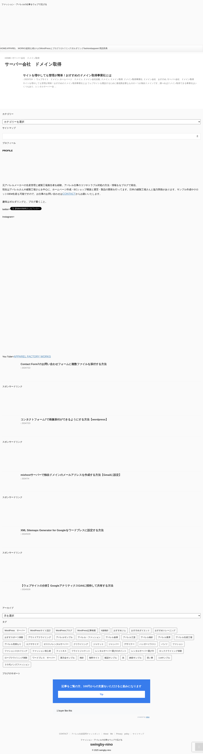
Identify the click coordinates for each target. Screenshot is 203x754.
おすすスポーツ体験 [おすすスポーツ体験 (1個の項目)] (14, 636)
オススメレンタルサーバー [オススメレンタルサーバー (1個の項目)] (56, 643)
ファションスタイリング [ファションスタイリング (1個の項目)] (16, 650)
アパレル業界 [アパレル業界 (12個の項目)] (164, 636)
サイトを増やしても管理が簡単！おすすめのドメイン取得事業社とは (62, 75)
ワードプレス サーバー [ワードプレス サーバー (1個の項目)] (43, 657)
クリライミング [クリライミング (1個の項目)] (81, 643)
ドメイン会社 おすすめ (146, 80)
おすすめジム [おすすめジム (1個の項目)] (120, 630)
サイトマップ (138, 733)
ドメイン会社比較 (87, 80)
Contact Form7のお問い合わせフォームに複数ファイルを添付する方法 (59, 363)
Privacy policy (122, 733)
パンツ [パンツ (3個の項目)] (164, 643)
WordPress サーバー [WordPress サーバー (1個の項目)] (15, 630)
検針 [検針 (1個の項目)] (82, 657)
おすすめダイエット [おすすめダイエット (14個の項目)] (140, 630)
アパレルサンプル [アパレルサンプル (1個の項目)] (64, 636)
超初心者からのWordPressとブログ (42, 48)
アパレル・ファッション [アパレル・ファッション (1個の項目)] (89, 636)
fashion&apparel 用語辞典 (96, 48)
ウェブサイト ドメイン (46, 80)
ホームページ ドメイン (68, 80)
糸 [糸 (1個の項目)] (123, 657)
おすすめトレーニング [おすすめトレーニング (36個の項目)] (165, 630)
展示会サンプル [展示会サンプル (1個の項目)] (67, 657)
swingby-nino (101, 744)
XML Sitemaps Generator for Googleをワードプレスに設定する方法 (58, 529)
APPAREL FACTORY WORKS (30, 356)
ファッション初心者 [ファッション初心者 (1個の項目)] (41, 650)
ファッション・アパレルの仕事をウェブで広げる (101, 739)
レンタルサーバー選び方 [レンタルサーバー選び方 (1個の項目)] (142, 650)
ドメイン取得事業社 (126, 80)
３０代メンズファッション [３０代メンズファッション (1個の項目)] (17, 664)
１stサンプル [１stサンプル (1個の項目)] (164, 657)
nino (147, 716)
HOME (3, 48)
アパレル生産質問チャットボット (86, 733)
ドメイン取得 (110, 80)
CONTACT (68, 193)
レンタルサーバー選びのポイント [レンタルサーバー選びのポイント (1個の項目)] (110, 650)
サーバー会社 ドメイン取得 (170, 80)
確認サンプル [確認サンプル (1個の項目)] (111, 657)
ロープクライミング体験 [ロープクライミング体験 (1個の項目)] (16, 657)
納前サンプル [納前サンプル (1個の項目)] (135, 657)
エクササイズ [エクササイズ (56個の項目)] (32, 643)
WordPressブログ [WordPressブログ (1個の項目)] (64, 630)
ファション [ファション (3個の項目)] (178, 643)
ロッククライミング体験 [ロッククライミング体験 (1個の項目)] (170, 650)
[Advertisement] (97, 402)
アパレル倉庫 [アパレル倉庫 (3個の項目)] (112, 636)
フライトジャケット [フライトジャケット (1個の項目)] (81, 650)
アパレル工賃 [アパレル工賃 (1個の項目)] (129, 636)
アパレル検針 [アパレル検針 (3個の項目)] (147, 636)
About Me (108, 733)
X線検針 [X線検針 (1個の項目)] (104, 630)
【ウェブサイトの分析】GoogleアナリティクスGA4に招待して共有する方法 (62, 585)
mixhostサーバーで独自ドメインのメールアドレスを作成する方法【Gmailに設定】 (65, 474)
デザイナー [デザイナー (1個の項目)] (129, 643)
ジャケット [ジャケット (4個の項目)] (98, 643)
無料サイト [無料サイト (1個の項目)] (94, 657)
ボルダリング (77, 48)
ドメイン (100, 80)
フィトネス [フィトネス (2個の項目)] (61, 650)
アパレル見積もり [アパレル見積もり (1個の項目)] (13, 643)
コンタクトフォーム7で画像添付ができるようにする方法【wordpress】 (59, 419)
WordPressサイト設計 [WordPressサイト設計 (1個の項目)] (40, 630)
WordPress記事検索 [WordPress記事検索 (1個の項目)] (86, 630)
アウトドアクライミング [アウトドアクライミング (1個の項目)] (39, 636)
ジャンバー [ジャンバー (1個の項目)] (114, 643)
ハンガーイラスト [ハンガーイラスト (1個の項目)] (148, 643)
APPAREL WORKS (16, 48)
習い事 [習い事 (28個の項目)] (150, 657)
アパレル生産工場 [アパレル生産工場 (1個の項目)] (184, 636)
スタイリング (65, 48)
